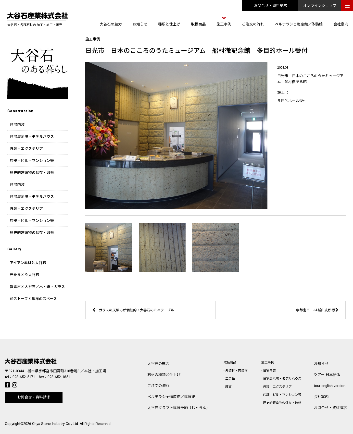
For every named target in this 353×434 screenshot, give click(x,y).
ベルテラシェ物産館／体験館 (299, 24)
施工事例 (223, 24)
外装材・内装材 (236, 370)
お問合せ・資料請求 (270, 5)
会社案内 (340, 24)
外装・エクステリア (26, 148)
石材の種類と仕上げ (163, 375)
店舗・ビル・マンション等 (32, 160)
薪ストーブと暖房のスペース (33, 299)
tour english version (329, 386)
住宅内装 (17, 124)
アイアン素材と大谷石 (28, 263)
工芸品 (230, 378)
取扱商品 (198, 24)
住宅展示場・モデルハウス (32, 136)
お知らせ (140, 24)
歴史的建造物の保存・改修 (32, 172)
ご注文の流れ (253, 24)
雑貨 (228, 386)
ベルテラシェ (171, 396)
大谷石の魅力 (111, 24)
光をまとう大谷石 (24, 275)
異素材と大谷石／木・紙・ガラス (37, 287)
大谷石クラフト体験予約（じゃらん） (178, 408)
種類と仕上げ (169, 24)
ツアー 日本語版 (327, 375)
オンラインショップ (319, 5)
